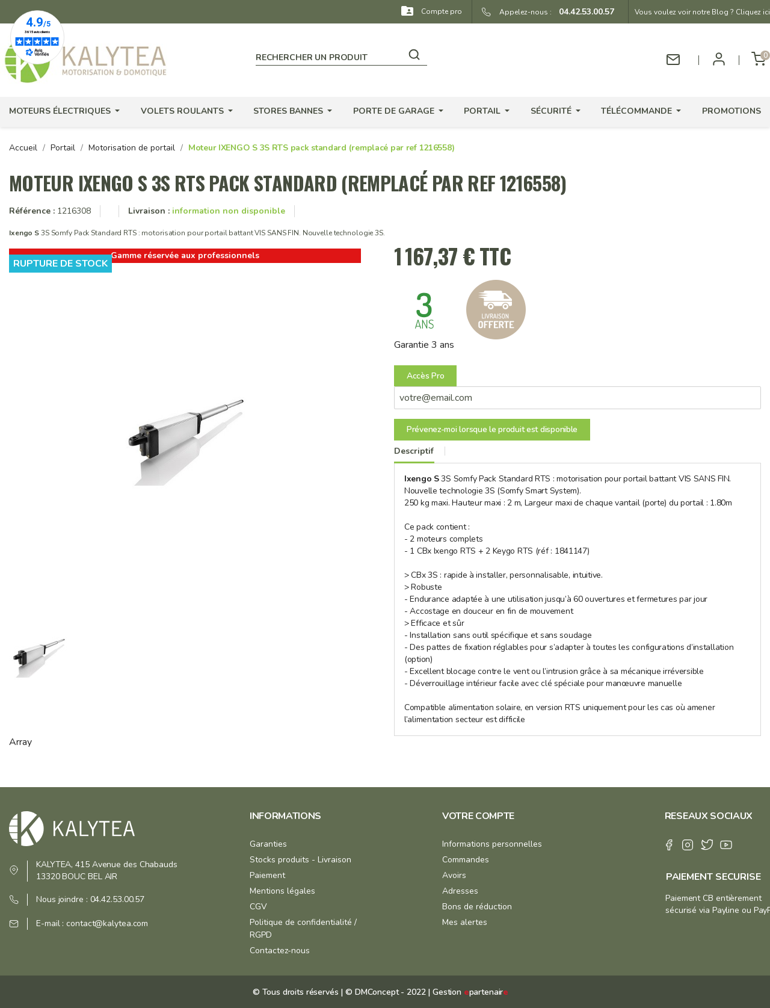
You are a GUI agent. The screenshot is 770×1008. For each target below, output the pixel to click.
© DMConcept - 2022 (384, 992)
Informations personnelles (492, 844)
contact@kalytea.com (107, 923)
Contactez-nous (280, 950)
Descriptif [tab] (414, 451)
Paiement (267, 875)
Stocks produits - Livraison (300, 859)
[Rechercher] (341, 55)
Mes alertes (464, 922)
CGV (258, 906)
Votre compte (478, 816)
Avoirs (454, 875)
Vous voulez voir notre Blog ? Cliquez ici (702, 12)
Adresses (460, 891)
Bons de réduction (477, 906)
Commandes (465, 859)
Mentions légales (282, 891)
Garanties (268, 844)
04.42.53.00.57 (583, 11)
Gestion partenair (470, 992)
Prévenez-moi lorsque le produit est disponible (492, 429)
